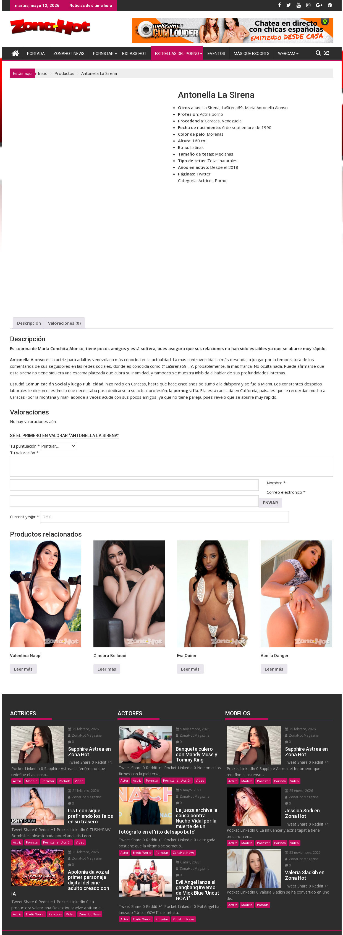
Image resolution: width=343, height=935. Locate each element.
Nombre (276, 482)
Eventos (216, 53)
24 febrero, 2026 (74, 784)
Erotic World (35, 890)
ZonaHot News (69, 53)
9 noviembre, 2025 (184, 729)
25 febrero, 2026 (74, 729)
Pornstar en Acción (57, 830)
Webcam (286, 53)
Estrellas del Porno (177, 53)
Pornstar (103, 53)
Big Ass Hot (134, 53)
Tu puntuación (25, 446)
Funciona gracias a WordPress (135, 926)
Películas (55, 890)
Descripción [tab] (29, 323)
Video (79, 775)
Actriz (17, 775)
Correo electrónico (286, 492)
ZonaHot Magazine (76, 735)
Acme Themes (223, 926)
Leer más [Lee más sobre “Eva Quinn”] (190, 669)
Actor (125, 774)
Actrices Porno (212, 180)
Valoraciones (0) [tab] (64, 323)
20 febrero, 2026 (74, 839)
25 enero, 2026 (290, 784)
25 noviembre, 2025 (294, 839)
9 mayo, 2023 (180, 783)
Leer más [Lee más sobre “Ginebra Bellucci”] (107, 669)
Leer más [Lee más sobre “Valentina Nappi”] (23, 669)
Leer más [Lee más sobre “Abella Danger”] (274, 669)
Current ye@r (24, 516)
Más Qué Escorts (251, 53)
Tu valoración (24, 452)
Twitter (203, 174)
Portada (36, 53)
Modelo (31, 775)
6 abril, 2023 (179, 849)
